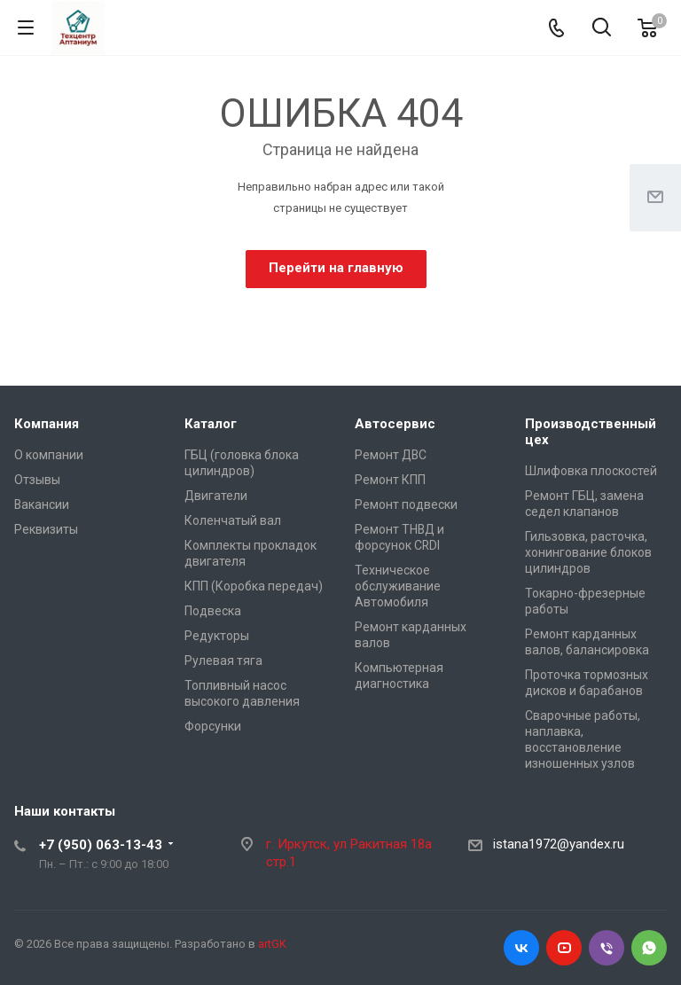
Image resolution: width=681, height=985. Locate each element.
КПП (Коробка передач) (253, 586)
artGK (272, 943)
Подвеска (212, 611)
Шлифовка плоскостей (591, 471)
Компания (46, 424)
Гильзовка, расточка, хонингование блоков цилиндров (588, 552)
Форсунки (212, 726)
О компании (48, 455)
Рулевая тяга (223, 660)
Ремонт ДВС (391, 455)
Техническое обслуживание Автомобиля (398, 586)
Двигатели (215, 496)
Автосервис (395, 424)
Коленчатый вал (232, 520)
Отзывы (37, 480)
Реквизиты (46, 529)
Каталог (210, 424)
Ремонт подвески (406, 504)
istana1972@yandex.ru (558, 844)
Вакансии (41, 504)
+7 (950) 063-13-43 (100, 845)
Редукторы (216, 636)
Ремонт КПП (390, 480)
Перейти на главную (336, 268)
